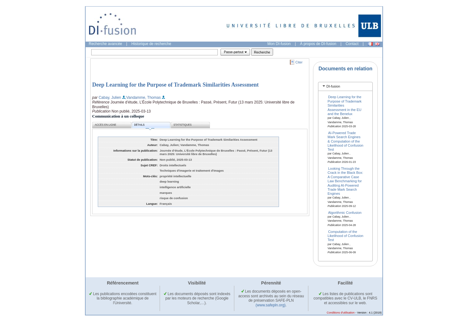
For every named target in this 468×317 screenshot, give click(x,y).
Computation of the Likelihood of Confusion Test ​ (345, 235)
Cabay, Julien (110, 97)
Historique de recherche (151, 44)
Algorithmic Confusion (344, 212)
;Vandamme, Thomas (143, 97)
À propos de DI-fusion (318, 44)
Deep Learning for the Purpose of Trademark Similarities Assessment (175, 85)
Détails (144, 125)
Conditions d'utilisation (341, 312)
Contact (352, 44)
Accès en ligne (105, 124)
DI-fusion (333, 86)
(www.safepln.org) (271, 305)
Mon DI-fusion (279, 44)
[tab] (345, 86)
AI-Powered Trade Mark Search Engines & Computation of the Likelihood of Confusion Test (345, 141)
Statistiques (182, 124)
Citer (299, 62)
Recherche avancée (105, 44)
